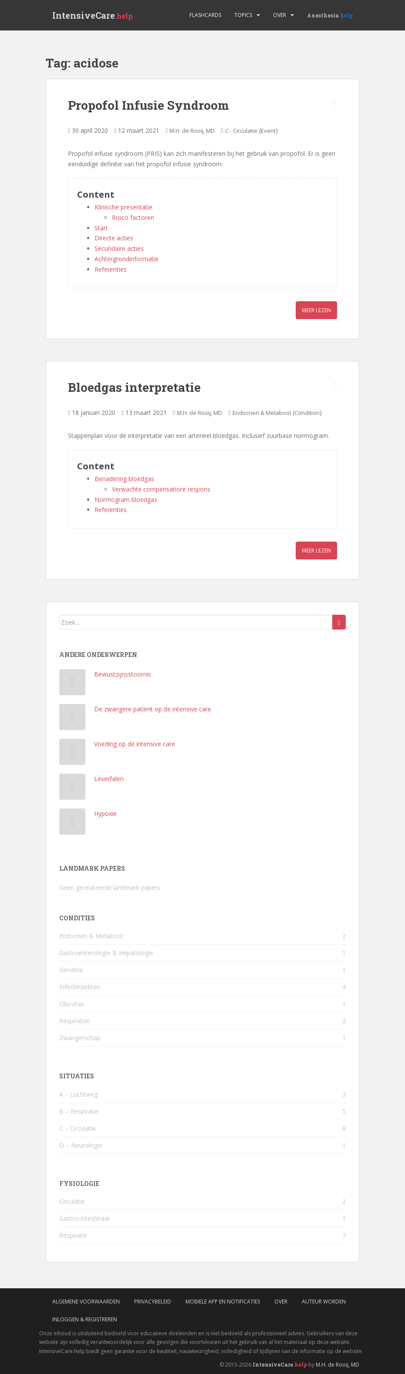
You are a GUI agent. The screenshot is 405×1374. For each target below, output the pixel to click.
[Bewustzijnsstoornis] (72, 684)
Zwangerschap (80, 1038)
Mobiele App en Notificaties (223, 1301)
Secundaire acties (119, 248)
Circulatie (72, 1201)
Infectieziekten (79, 987)
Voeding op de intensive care (134, 744)
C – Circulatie (77, 1128)
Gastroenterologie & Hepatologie (106, 953)
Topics (243, 15)
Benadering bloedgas (124, 479)
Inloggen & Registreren (84, 1319)
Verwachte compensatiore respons (161, 489)
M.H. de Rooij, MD (192, 131)
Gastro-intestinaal (84, 1218)
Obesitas (71, 1004)
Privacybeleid (152, 1301)
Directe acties (113, 238)
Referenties (110, 269)
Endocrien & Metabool (262, 413)
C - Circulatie (241, 131)
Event (268, 131)
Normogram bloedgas (125, 499)
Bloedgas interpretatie (134, 387)
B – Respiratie (78, 1111)
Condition (307, 413)
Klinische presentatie (123, 207)
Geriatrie (71, 970)
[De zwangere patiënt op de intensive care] (72, 719)
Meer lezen (316, 310)
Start (101, 228)
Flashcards (205, 15)
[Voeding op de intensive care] (72, 754)
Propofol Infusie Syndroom (148, 105)
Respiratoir (74, 1021)
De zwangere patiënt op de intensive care (152, 709)
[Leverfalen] (72, 789)
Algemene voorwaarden (86, 1301)
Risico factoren (133, 217)
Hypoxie (105, 813)
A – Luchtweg (78, 1094)
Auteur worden (324, 1301)
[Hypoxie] (72, 823)
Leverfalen (109, 779)
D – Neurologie (80, 1145)
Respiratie (73, 1235)
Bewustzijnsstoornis (122, 674)
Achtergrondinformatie (126, 259)
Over (279, 15)
